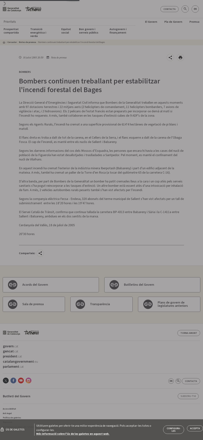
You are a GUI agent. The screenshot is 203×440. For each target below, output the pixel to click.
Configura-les (174, 430)
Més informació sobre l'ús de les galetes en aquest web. (72, 434)
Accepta (195, 428)
